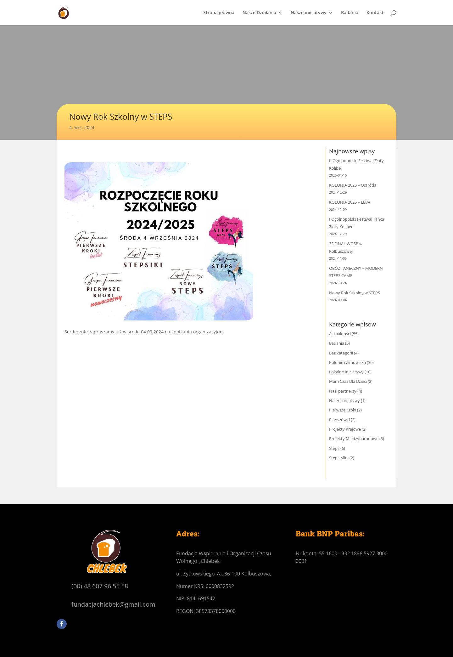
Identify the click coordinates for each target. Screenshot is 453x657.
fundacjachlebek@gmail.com (113, 604)
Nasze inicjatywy (309, 12)
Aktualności (340, 334)
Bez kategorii (341, 353)
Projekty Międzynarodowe (353, 438)
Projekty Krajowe (345, 429)
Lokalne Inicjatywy (346, 372)
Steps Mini (339, 458)
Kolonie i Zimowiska (347, 362)
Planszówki (339, 419)
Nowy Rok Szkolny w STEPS (354, 293)
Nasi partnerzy (342, 391)
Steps (334, 448)
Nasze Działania (259, 12)
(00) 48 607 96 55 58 (99, 586)
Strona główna (218, 12)
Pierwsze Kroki (342, 410)
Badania (349, 12)
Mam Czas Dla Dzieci (348, 381)
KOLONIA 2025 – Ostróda (352, 185)
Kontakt (375, 12)
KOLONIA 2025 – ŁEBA (349, 202)
